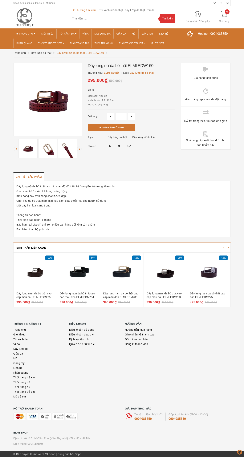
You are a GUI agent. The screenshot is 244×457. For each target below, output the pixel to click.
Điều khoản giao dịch (82, 334)
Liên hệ (163, 33)
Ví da (85, 33)
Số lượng (92, 116)
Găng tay (147, 33)
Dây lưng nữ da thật (143, 137)
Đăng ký (205, 21)
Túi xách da (67, 33)
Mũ (134, 33)
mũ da (151, 10)
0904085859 (143, 418)
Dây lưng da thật (117, 137)
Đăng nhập (192, 21)
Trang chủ (25, 33)
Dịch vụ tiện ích (79, 339)
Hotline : (213, 33)
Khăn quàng (24, 43)
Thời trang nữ (79, 43)
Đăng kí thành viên (136, 344)
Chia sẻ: (92, 146)
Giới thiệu (47, 33)
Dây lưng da (103, 33)
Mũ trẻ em (157, 43)
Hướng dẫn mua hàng (138, 329)
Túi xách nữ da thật (111, 10)
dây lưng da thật (135, 10)
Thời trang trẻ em (51, 43)
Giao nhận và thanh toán (140, 334)
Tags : (91, 137)
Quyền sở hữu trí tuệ (82, 344)
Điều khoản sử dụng (81, 329)
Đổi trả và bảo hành (137, 339)
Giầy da (121, 33)
